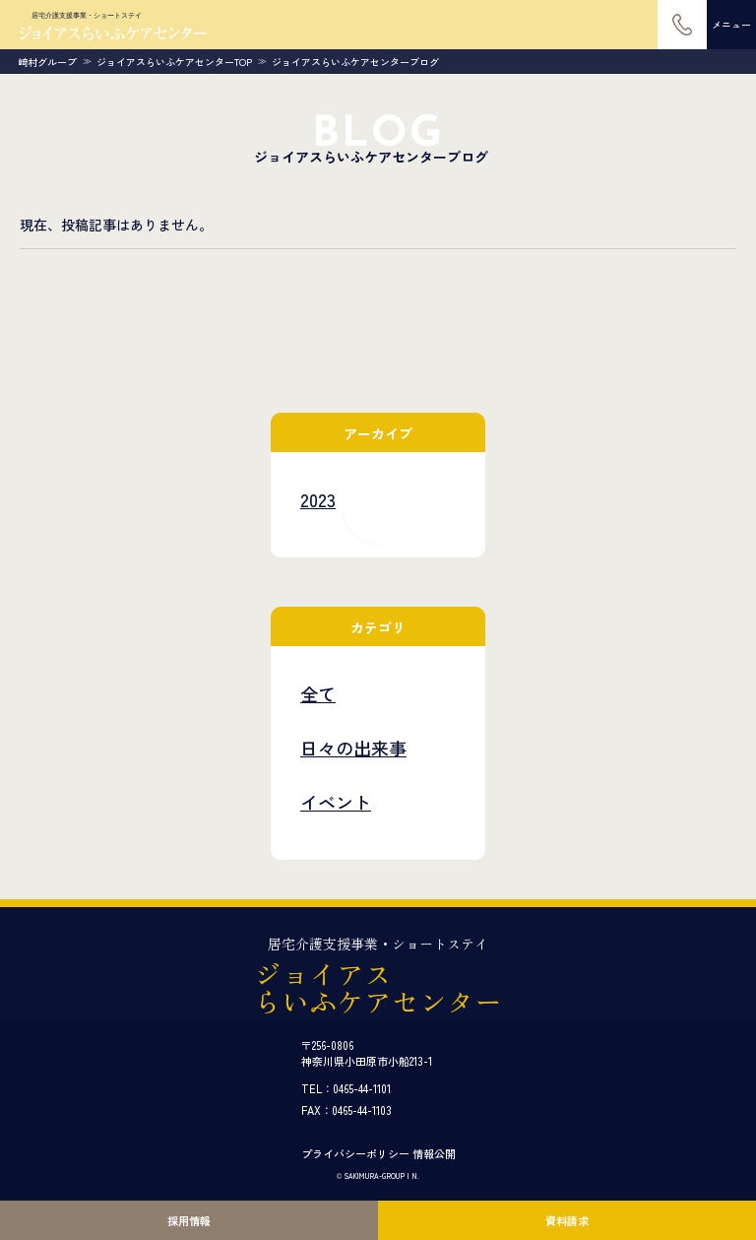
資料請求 (567, 1220)
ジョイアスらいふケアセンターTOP (174, 62)
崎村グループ (47, 62)
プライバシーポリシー (355, 1153)
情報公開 (434, 1153)
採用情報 (189, 1220)
